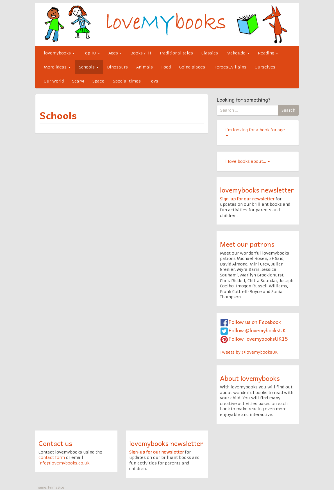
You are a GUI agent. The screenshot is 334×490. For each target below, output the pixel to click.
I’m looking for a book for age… (256, 131)
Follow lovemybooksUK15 (258, 339)
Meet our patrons (247, 244)
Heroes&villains (229, 67)
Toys (153, 81)
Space (98, 81)
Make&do (237, 53)
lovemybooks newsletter (257, 189)
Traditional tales (176, 53)
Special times (127, 81)
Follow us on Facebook (254, 322)
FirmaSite (56, 487)
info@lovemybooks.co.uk (63, 463)
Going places (192, 67)
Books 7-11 (140, 53)
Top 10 (91, 53)
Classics (209, 53)
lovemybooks (59, 53)
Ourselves (265, 67)
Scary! (78, 81)
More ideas (57, 67)
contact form (51, 457)
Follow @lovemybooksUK (257, 330)
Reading (268, 53)
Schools (89, 67)
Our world (54, 81)
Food (166, 67)
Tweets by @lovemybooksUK (249, 352)
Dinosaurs (117, 67)
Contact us (55, 443)
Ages (115, 53)
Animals (144, 67)
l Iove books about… (247, 161)
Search (288, 110)
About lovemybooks (250, 378)
